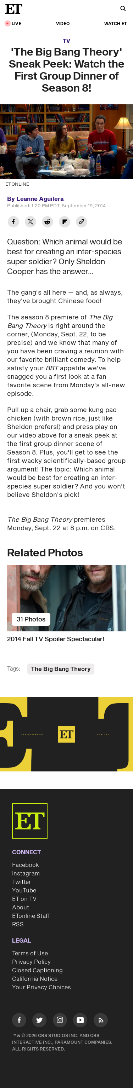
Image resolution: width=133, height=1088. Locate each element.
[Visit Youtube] (80, 1021)
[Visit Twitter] (39, 1021)
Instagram (26, 873)
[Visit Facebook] (19, 1021)
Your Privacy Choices (41, 987)
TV (66, 41)
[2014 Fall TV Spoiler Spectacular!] (66, 598)
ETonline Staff (31, 916)
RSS (18, 924)
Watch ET (115, 24)
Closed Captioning (37, 970)
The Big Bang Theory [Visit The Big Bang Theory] (61, 669)
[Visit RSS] (101, 1021)
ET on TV (24, 899)
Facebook (25, 865)
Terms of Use (30, 953)
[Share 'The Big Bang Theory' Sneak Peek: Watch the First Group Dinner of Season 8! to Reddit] (47, 222)
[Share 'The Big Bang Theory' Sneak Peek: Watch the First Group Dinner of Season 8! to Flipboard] (64, 222)
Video (63, 24)
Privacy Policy (31, 962)
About (20, 907)
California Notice (34, 979)
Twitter (21, 882)
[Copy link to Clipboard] (81, 222)
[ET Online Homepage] (16, 9)
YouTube (24, 890)
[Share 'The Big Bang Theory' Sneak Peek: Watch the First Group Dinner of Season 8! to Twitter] (30, 222)
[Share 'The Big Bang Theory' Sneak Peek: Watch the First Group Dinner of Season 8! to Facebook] (13, 222)
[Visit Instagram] (60, 1021)
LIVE (16, 24)
